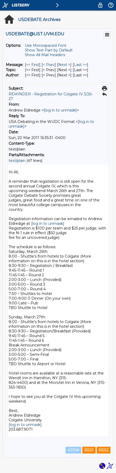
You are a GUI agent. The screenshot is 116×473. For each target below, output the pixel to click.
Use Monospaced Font (45, 45)
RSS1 (89, 450)
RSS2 (103, 450)
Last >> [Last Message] (80, 64)
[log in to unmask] (60, 110)
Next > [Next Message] (64, 64)
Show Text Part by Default (49, 50)
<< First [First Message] (32, 64)
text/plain (17, 160)
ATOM (73, 450)
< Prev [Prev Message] (49, 64)
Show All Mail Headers (45, 54)
